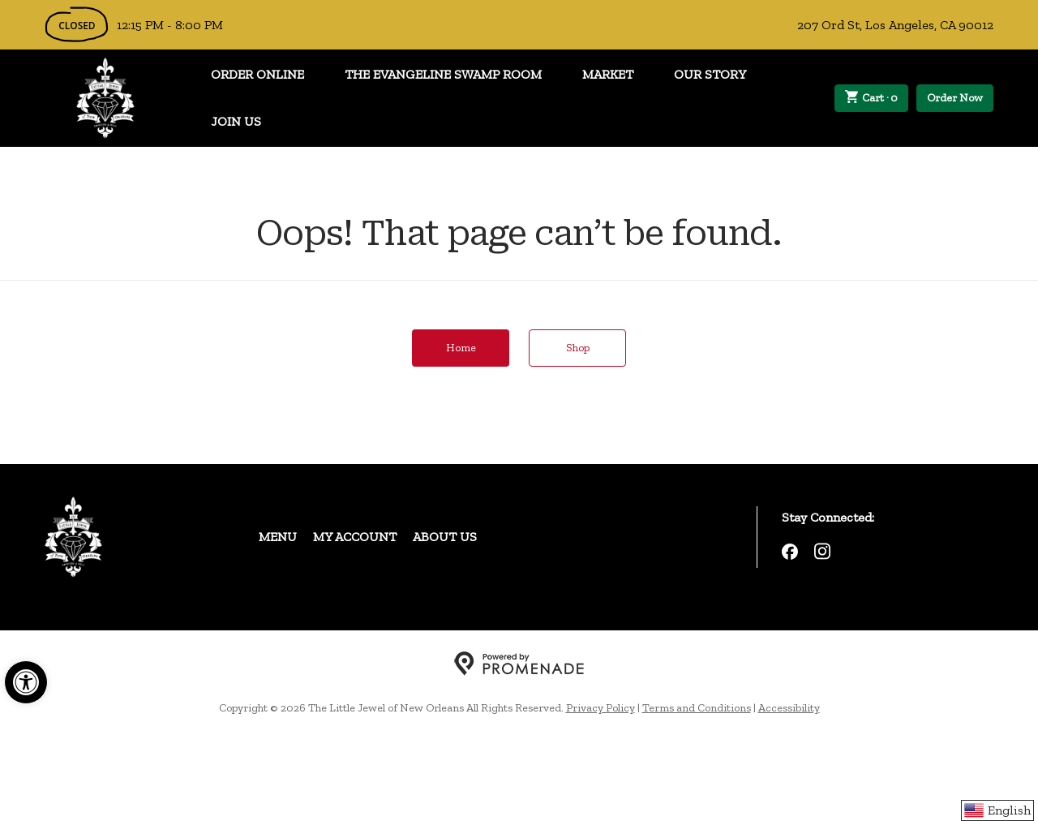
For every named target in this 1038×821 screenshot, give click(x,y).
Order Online (257, 74)
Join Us (236, 121)
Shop (578, 348)
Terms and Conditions (696, 708)
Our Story (710, 74)
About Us (445, 536)
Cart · (872, 98)
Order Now (955, 98)
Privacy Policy (600, 708)
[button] (26, 682)
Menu (278, 536)
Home (461, 348)
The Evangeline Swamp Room (443, 74)
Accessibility (789, 708)
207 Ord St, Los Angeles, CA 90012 (895, 24)
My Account (355, 536)
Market (607, 74)
